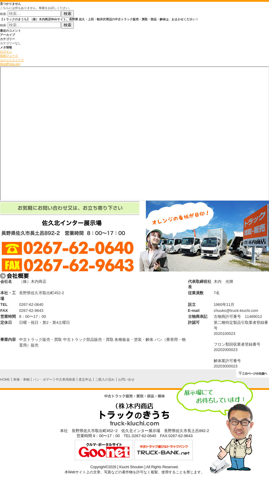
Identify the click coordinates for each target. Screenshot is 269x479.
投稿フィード (9, 55)
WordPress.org (10, 64)
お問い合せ (126, 379)
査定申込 (85, 379)
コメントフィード (12, 60)
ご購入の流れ (105, 379)
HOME (5, 379)
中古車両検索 (65, 379)
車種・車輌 (21, 379)
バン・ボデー (43, 379)
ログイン (6, 51)
